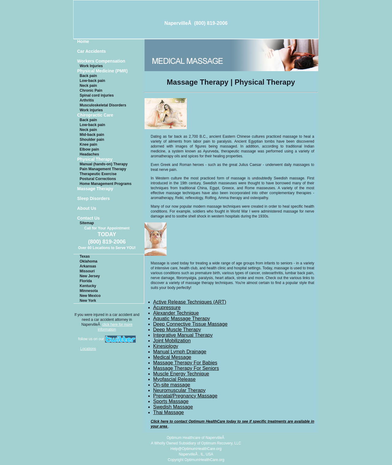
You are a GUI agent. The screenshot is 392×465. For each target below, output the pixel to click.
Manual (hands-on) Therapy (104, 164)
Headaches (89, 154)
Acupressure (167, 307)
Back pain (88, 76)
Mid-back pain (92, 135)
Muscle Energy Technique (181, 373)
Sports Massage (171, 401)
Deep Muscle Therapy (177, 329)
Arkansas (88, 266)
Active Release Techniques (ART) (189, 302)
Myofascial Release (174, 379)
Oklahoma (88, 261)
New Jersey (90, 276)
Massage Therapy (95, 188)
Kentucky (88, 286)
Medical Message (172, 357)
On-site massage (171, 384)
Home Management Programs (105, 184)
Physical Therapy (94, 159)
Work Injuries (91, 66)
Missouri (87, 271)
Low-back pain (92, 81)
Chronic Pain (91, 90)
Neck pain (88, 85)
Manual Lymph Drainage (179, 351)
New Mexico (90, 296)
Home (83, 41)
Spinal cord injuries (97, 95)
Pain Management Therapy (103, 169)
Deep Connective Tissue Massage (190, 324)
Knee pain (88, 144)
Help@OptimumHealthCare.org (196, 449)
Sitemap (87, 223)
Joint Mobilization (172, 340)
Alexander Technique (176, 313)
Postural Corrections (98, 179)
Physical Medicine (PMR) (102, 71)
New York (88, 300)
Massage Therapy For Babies (185, 362)
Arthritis (87, 100)
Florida (86, 281)
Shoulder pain (92, 139)
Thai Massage (168, 412)
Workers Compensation (101, 61)
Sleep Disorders (93, 198)
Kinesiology (165, 346)
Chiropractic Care (95, 115)
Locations (88, 349)
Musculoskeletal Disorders (103, 105)
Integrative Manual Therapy (183, 335)
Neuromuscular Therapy (179, 390)
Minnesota (89, 291)
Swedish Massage (173, 406)
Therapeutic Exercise (98, 174)
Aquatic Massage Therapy (181, 318)
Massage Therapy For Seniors (186, 368)
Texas (85, 256)
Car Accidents (91, 51)
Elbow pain (89, 149)
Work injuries (91, 110)
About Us (86, 208)
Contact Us (88, 218)
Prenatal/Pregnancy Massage (185, 395)
